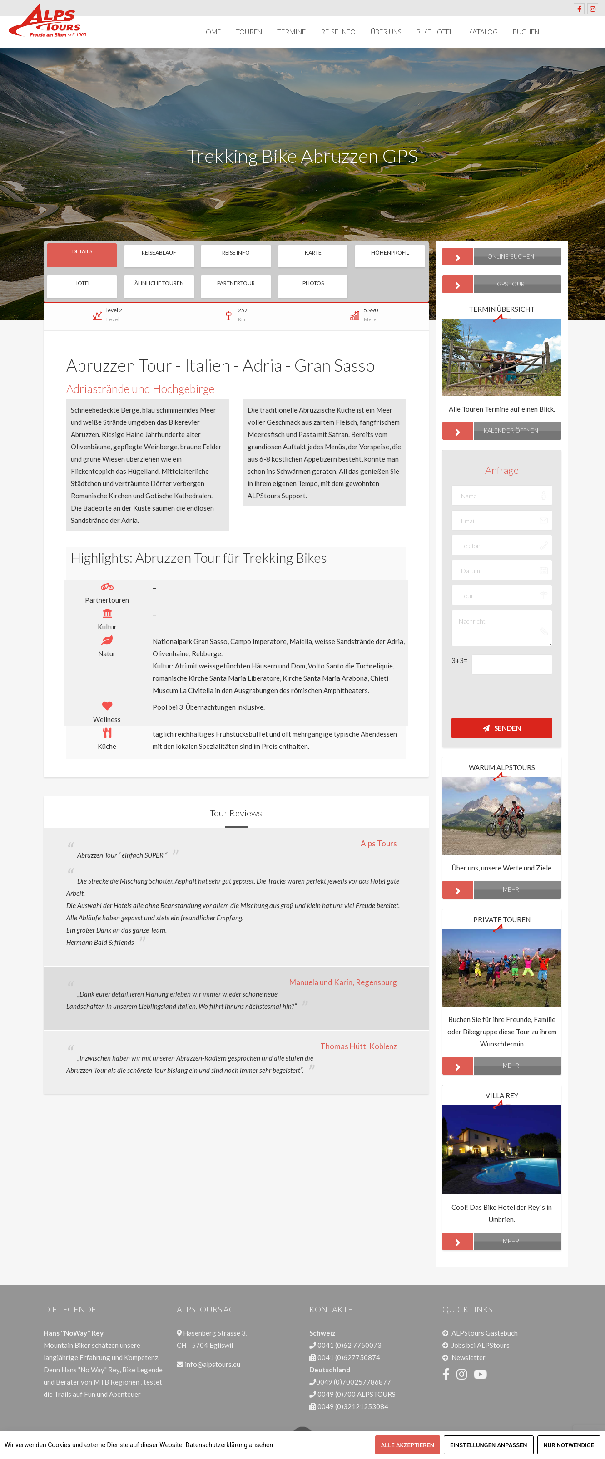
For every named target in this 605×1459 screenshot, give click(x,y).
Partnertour (236, 283)
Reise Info (338, 32)
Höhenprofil (390, 252)
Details (82, 251)
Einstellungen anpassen (488, 1445)
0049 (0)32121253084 (352, 1406)
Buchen (526, 32)
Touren (249, 32)
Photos (313, 283)
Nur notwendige (569, 1445)
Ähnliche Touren (159, 283)
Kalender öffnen (490, 431)
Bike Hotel (435, 32)
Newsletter (468, 1357)
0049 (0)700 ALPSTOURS (356, 1394)
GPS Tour (483, 284)
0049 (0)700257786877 (353, 1382)
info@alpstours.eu (212, 1364)
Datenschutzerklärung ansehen (229, 1445)
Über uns (386, 32)
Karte (313, 252)
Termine (291, 32)
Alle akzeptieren (407, 1445)
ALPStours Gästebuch (484, 1333)
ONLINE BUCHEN (488, 256)
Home (211, 32)
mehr (480, 890)
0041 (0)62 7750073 (349, 1345)
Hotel (82, 283)
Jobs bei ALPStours (480, 1345)
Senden (502, 728)
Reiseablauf (159, 252)
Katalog (483, 32)
